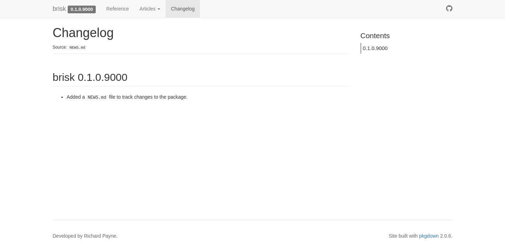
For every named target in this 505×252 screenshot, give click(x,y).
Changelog (183, 9)
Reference (117, 9)
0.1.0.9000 (375, 48)
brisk (59, 8)
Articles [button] (150, 9)
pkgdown (429, 236)
